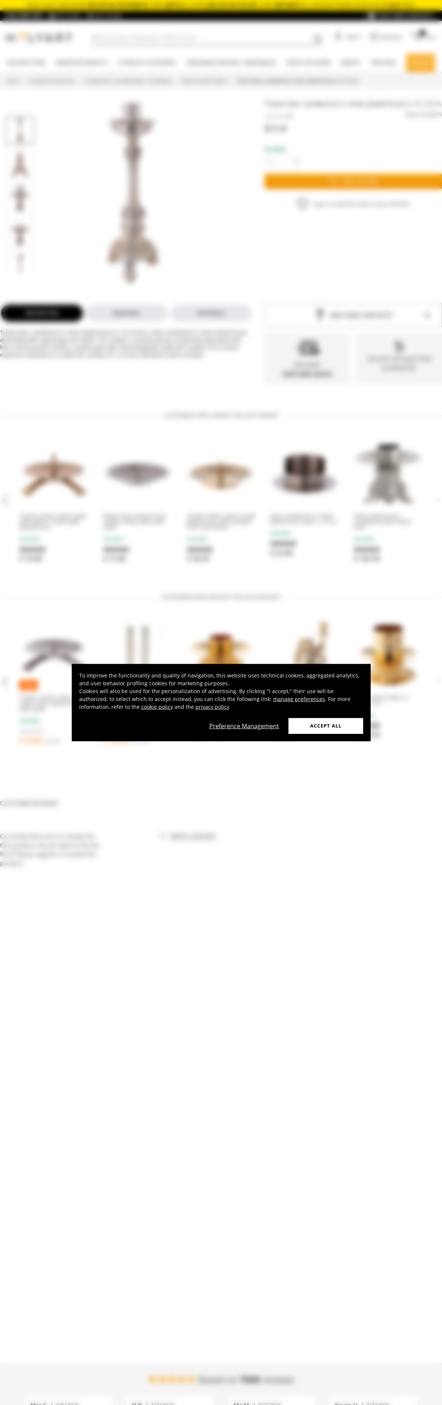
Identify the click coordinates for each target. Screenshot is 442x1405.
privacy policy (212, 706)
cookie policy (157, 706)
